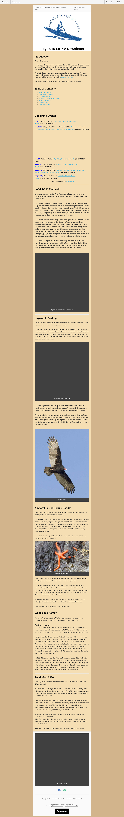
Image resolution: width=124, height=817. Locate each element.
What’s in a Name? (45, 100)
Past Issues (16, 2)
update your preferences (57, 806)
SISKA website (70, 181)
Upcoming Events (45, 92)
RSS (118, 2)
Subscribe (5, 2)
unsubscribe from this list (71, 806)
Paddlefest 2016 (44, 104)
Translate (109, 2)
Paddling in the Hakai (46, 94)
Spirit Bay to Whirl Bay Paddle (64, 159)
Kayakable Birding (45, 96)
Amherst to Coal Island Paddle (49, 98)
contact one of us (67, 77)
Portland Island (44, 102)
